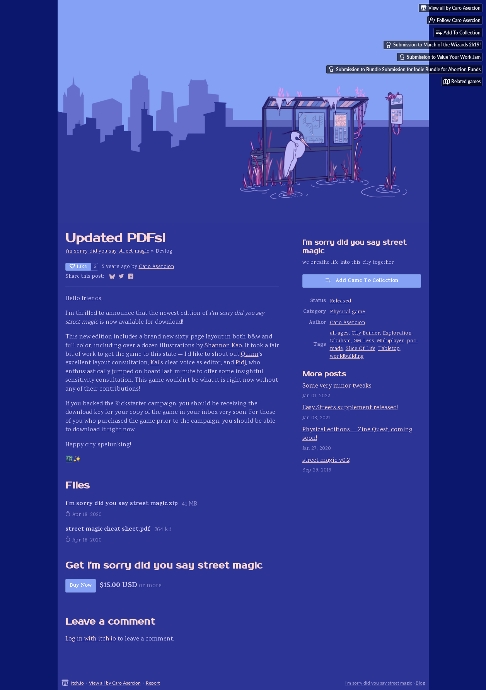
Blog (420, 683)
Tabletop (389, 349)
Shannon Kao (223, 346)
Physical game (347, 312)
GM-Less (363, 341)
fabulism (340, 341)
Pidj (240, 363)
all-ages (339, 333)
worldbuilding (347, 356)
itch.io (77, 683)
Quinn (250, 354)
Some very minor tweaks (337, 386)
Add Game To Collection (361, 281)
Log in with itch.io (90, 639)
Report (153, 683)
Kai (154, 363)
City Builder (365, 333)
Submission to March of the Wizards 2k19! (433, 45)
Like (78, 267)
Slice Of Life (360, 349)
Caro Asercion (156, 267)
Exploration (397, 333)
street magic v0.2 (326, 460)
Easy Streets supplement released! (350, 407)
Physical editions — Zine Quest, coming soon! (357, 434)
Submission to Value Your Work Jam (440, 57)
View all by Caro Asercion (115, 683)
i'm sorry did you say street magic (107, 251)
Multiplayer (390, 341)
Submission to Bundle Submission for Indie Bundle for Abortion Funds (404, 69)
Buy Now (81, 585)
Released (340, 301)
